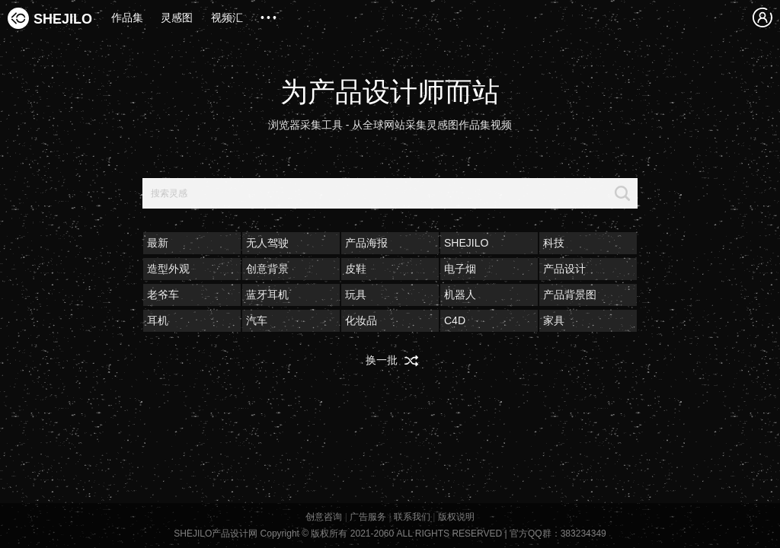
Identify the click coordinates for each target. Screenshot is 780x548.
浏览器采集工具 (305, 125)
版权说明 (456, 516)
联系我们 (412, 516)
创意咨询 (323, 516)
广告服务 (368, 516)
